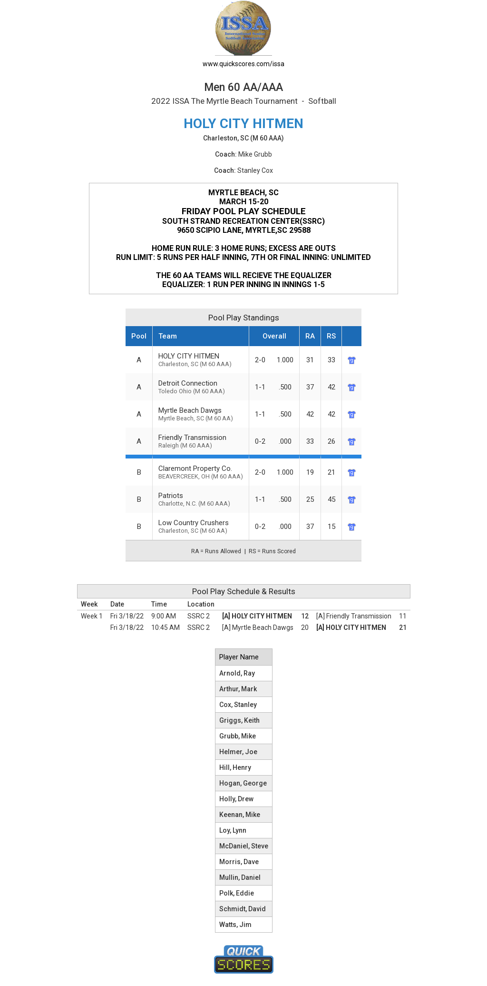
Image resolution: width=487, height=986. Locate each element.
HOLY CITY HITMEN (200, 360)
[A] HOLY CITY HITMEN (257, 616)
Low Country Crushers (200, 526)
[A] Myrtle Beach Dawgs (257, 627)
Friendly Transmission (200, 441)
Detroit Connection (200, 387)
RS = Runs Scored (272, 551)
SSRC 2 (198, 616)
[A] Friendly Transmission (353, 616)
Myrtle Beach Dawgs (200, 414)
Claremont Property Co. (200, 472)
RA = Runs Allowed (216, 551)
